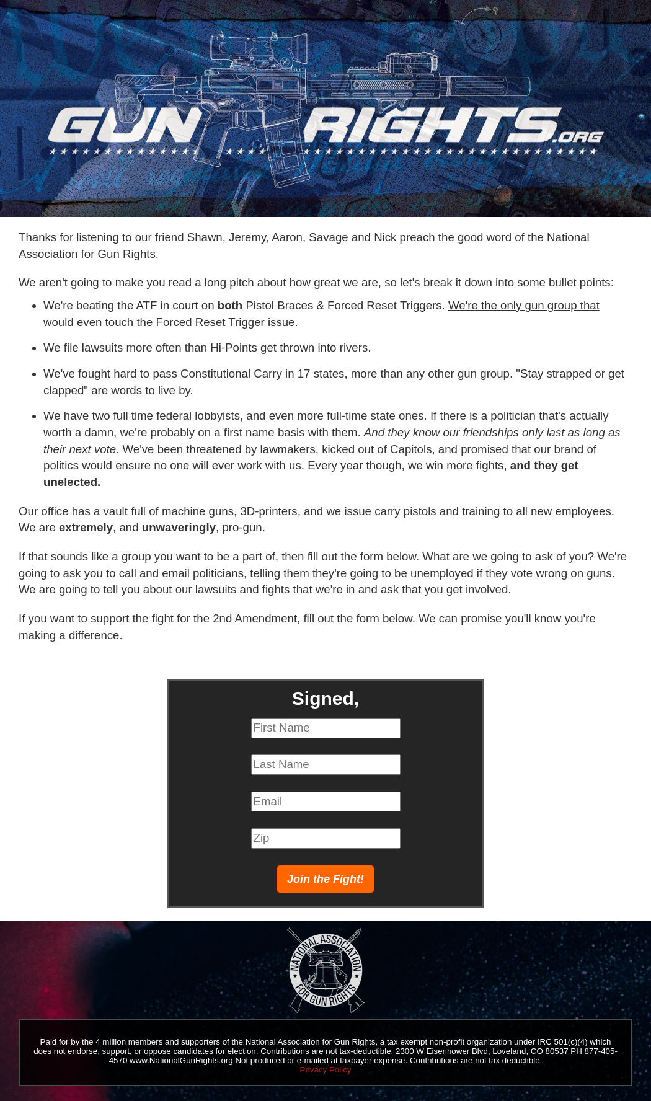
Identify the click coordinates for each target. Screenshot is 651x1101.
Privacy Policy (326, 1069)
